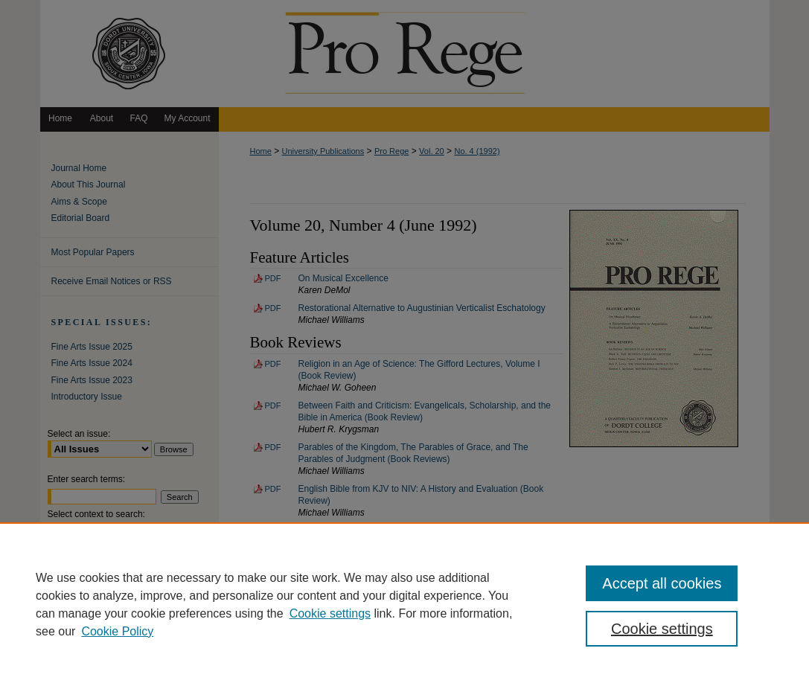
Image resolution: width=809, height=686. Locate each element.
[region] (404, 604)
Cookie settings (330, 613)
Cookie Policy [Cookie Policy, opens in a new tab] (117, 631)
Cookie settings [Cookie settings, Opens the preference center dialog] (662, 629)
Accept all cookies (661, 583)
